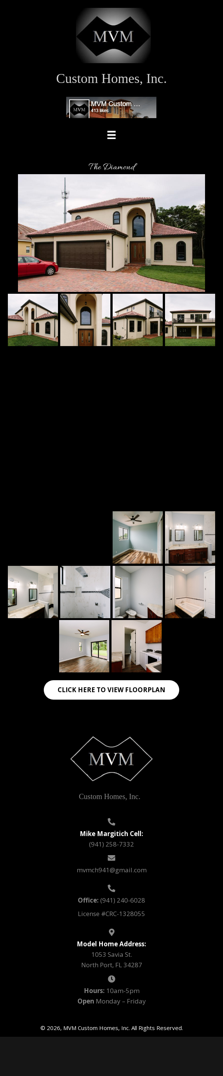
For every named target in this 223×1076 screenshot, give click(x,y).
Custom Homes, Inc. (111, 78)
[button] (111, 690)
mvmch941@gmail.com (112, 870)
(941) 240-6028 (122, 900)
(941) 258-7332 (111, 844)
